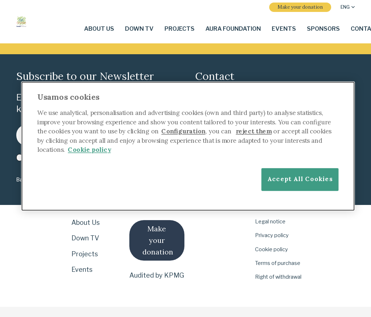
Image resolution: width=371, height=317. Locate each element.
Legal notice (270, 221)
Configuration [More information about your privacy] (183, 131)
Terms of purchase (277, 263)
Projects (84, 254)
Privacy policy (272, 235)
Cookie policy (271, 249)
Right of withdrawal (278, 277)
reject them (254, 131)
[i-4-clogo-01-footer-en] (21, 21)
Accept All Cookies (300, 179)
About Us (85, 222)
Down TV (85, 238)
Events (81, 269)
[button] (347, 7)
